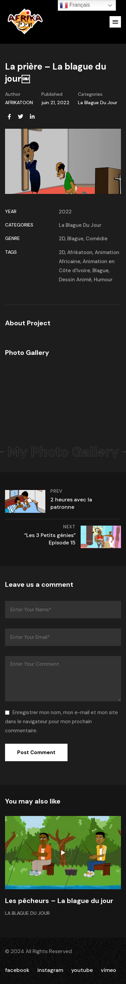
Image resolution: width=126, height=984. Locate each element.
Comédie (97, 238)
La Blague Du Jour (97, 102)
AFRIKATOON (19, 102)
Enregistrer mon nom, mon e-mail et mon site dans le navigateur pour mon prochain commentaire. (61, 721)
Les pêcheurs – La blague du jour (59, 900)
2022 (65, 211)
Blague (75, 238)
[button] (115, 22)
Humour (103, 279)
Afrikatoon (79, 252)
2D (62, 238)
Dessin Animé (75, 279)
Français (75, 5)
